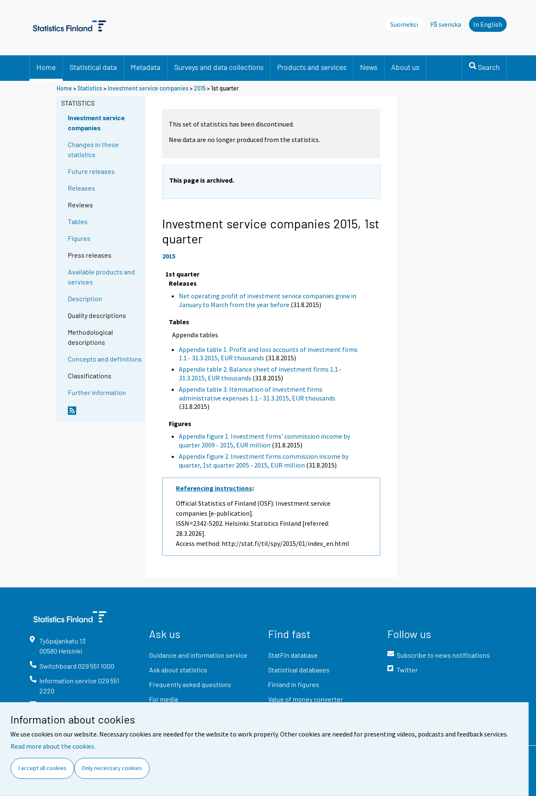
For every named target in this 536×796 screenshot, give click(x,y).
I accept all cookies (42, 768)
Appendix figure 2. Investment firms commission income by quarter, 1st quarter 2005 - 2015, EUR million (263, 460)
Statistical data (93, 67)
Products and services (311, 67)
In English (487, 24)
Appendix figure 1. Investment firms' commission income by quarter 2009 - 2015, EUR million (264, 440)
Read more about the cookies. (52, 746)
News (368, 67)
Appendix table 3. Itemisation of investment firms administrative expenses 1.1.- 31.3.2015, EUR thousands (257, 393)
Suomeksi (404, 24)
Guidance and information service (198, 655)
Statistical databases (299, 670)
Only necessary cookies (112, 768)
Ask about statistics (178, 670)
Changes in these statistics (93, 149)
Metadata (145, 67)
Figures (79, 238)
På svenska (445, 24)
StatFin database (293, 655)
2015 (200, 88)
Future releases (91, 171)
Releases (81, 188)
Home (46, 67)
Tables (78, 221)
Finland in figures (293, 684)
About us (405, 67)
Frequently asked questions (190, 684)
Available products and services (101, 277)
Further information (97, 392)
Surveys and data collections (218, 67)
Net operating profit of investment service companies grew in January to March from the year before (267, 300)
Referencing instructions (214, 488)
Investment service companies (148, 88)
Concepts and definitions (105, 359)
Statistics (89, 88)
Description (85, 298)
